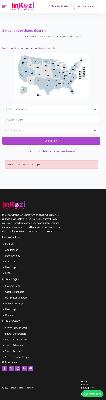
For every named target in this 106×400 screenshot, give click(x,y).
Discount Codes (86, 6)
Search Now (51, 140)
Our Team (10, 261)
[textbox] (53, 109)
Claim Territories (58, 6)
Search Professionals (16, 327)
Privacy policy (87, 387)
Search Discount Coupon (17, 357)
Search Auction (12, 351)
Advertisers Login (14, 303)
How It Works (12, 255)
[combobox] (53, 109)
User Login (10, 267)
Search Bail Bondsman (16, 339)
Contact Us (11, 244)
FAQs (8, 273)
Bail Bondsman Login (16, 297)
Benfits (9, 315)
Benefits (85, 384)
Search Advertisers (15, 345)
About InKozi (11, 249)
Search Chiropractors (15, 333)
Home (84, 381)
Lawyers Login (13, 285)
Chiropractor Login (14, 291)
